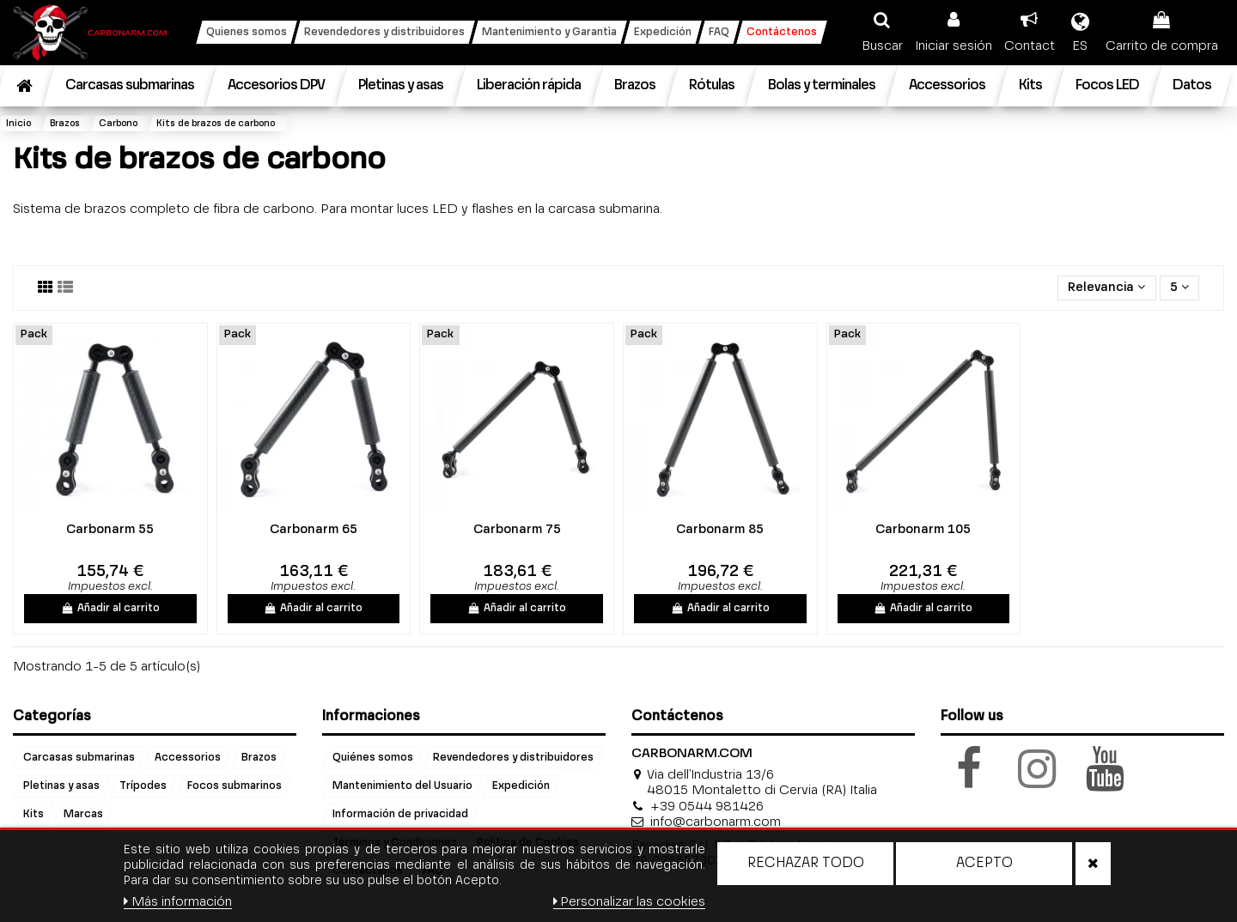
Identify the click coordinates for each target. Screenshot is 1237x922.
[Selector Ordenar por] (1106, 288)
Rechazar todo (805, 863)
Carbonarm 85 (720, 530)
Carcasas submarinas (79, 758)
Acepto (984, 863)
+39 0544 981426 (707, 806)
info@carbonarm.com (715, 822)
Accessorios (188, 758)
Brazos (259, 758)
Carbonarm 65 (313, 530)
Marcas (83, 815)
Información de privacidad (400, 815)
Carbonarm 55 (110, 530)
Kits (33, 815)
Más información (178, 901)
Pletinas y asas (61, 786)
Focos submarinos (234, 786)
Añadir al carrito (110, 609)
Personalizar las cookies (629, 901)
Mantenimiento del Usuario (402, 786)
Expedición (521, 786)
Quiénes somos (372, 758)
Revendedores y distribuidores (513, 758)
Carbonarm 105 (923, 530)
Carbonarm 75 (517, 530)
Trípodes (143, 786)
